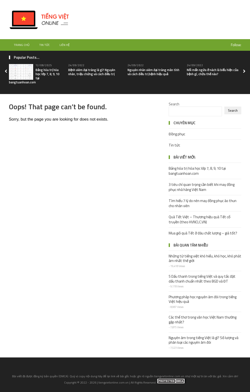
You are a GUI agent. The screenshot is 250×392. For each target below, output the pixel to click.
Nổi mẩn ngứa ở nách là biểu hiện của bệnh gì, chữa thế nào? (212, 71)
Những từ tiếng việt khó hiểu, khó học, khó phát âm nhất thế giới (205, 258)
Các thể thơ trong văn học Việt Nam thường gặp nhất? (202, 319)
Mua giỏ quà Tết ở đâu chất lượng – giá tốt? (203, 233)
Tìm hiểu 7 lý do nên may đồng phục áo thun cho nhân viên (202, 203)
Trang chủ (22, 45)
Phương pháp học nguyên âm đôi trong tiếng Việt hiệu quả (202, 299)
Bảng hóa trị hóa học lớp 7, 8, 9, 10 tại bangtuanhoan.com (197, 171)
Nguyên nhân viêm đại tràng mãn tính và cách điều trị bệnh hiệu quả (153, 71)
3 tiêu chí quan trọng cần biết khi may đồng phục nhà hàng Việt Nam (202, 187)
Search (174, 104)
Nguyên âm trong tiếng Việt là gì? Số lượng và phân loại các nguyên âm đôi (203, 340)
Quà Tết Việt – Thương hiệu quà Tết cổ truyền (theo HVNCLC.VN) (199, 219)
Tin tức (44, 45)
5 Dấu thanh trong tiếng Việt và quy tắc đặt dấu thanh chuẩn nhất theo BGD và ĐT (202, 279)
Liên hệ (65, 45)
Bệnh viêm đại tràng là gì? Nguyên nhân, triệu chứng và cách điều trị (91, 71)
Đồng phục (177, 134)
